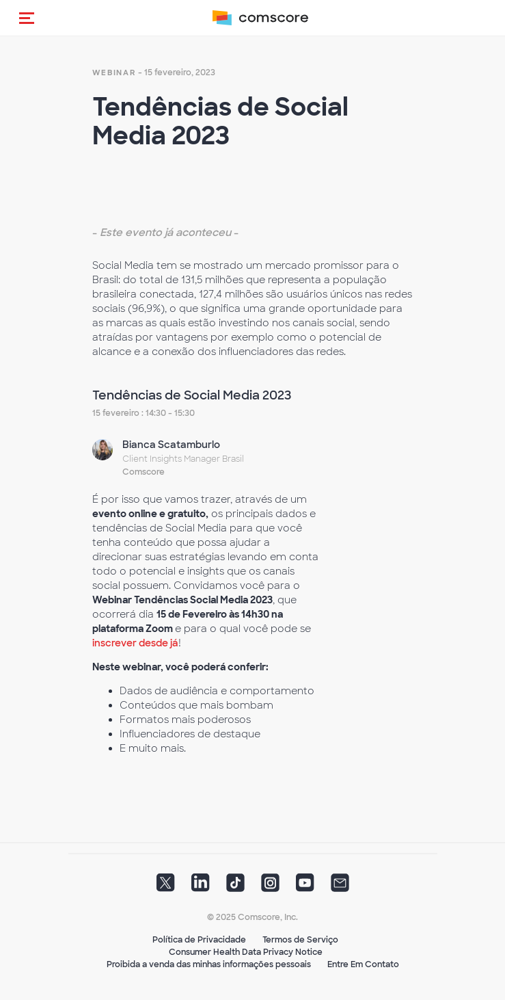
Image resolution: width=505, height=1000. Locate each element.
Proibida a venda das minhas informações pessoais (209, 964)
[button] (26, 18)
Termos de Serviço (300, 939)
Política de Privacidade (199, 939)
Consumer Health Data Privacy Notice (246, 952)
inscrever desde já (135, 643)
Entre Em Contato (363, 964)
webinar (114, 72)
